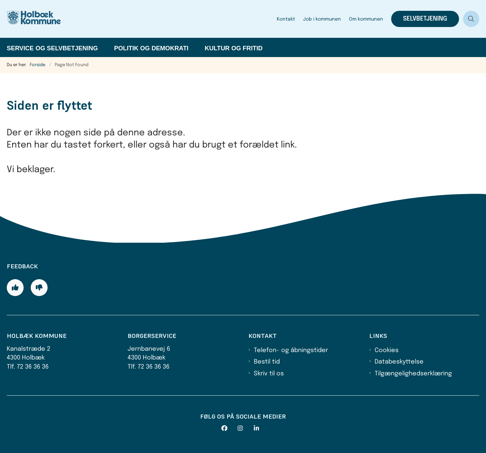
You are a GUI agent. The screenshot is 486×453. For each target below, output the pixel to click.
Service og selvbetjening (52, 48)
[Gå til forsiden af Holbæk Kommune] (44, 19)
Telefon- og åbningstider (291, 350)
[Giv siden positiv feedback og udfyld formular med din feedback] (15, 287)
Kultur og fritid (234, 48)
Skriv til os (269, 374)
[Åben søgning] (471, 19)
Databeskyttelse (399, 362)
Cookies (387, 350)
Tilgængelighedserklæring (413, 374)
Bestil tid (267, 362)
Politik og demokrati (151, 48)
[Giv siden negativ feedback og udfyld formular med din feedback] (39, 287)
